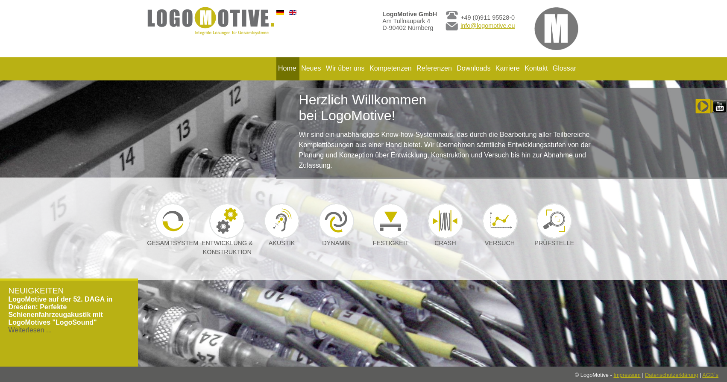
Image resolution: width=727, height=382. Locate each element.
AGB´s (710, 375)
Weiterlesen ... (30, 330)
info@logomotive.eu (487, 25)
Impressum (626, 375)
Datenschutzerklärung (671, 375)
